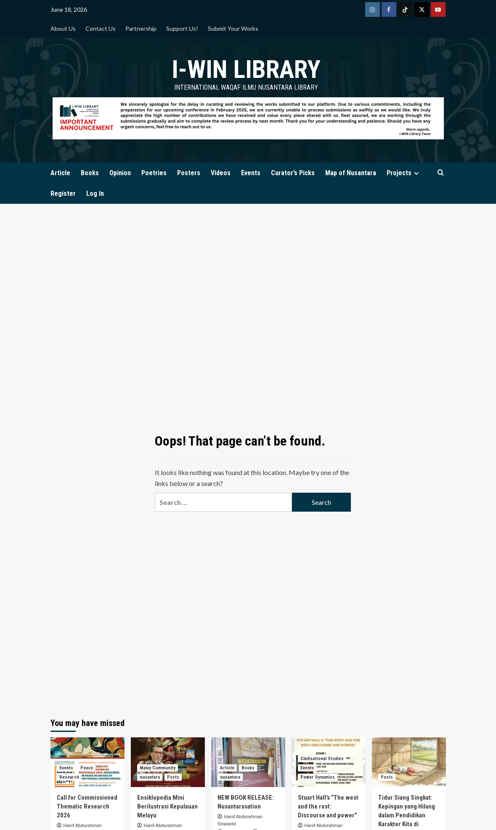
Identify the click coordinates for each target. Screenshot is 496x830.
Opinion (120, 173)
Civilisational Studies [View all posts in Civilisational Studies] (322, 758)
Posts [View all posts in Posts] (173, 777)
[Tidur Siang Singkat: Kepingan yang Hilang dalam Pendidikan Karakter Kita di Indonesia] (409, 762)
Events (250, 173)
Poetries (154, 173)
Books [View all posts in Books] (248, 768)
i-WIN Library (246, 69)
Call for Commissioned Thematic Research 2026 (87, 806)
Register (63, 193)
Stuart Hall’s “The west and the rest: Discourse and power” (328, 806)
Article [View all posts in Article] (227, 768)
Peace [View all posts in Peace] (86, 768)
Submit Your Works (233, 28)
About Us (63, 28)
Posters (188, 173)
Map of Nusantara (350, 173)
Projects (404, 173)
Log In (95, 193)
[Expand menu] (416, 173)
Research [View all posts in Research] (69, 777)
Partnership (140, 28)
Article (60, 173)
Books (90, 173)
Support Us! (182, 28)
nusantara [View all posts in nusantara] (150, 777)
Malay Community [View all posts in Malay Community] (157, 768)
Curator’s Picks (293, 173)
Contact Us (100, 28)
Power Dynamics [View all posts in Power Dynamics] (317, 777)
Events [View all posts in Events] (66, 768)
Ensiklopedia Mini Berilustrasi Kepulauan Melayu (167, 806)
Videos (221, 173)
